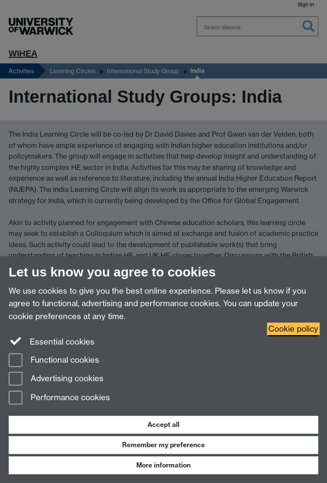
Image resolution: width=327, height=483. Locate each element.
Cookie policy (293, 329)
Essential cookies (51, 341)
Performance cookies (59, 398)
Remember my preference (163, 445)
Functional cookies (54, 361)
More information (163, 465)
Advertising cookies (56, 379)
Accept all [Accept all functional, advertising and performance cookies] (163, 424)
